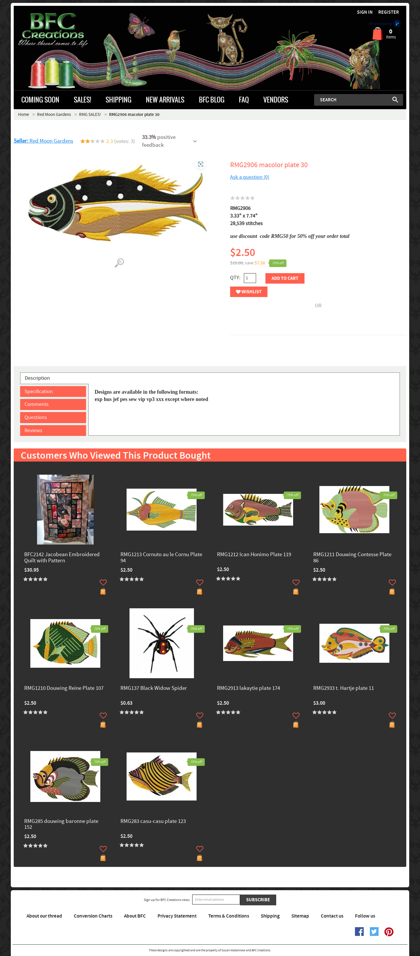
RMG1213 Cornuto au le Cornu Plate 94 (161, 558)
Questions (35, 417)
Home (23, 114)
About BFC (135, 916)
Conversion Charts (93, 916)
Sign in (365, 12)
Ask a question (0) (249, 177)
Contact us (332, 916)
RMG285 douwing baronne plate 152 (61, 825)
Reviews (33, 430)
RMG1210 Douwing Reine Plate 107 (64, 688)
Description (37, 378)
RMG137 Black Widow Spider (153, 688)
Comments (36, 404)
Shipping (270, 916)
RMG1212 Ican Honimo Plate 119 (254, 555)
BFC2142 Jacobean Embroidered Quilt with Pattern (62, 558)
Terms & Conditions (228, 916)
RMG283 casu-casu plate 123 (153, 822)
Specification (38, 391)
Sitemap (300, 916)
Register (388, 12)
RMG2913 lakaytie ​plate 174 (248, 688)
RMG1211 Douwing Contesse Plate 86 (352, 558)
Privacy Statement (177, 916)
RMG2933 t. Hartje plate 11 (343, 688)
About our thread (44, 916)
